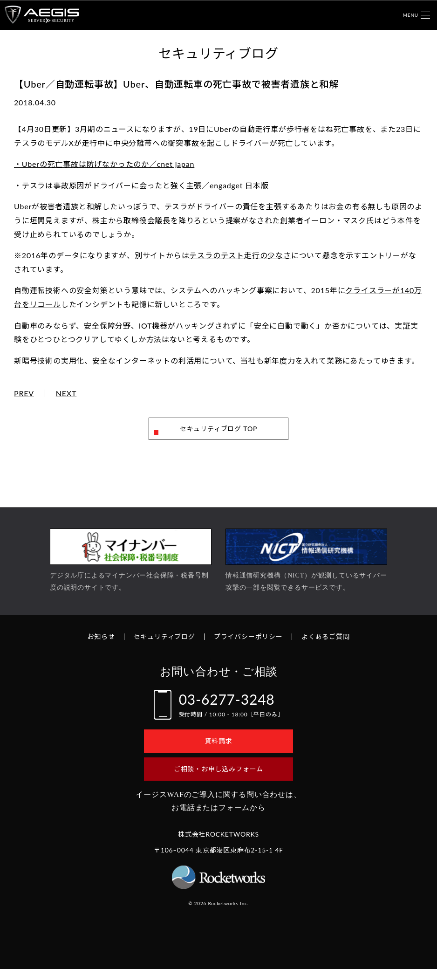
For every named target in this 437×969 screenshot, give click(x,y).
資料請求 (218, 741)
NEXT (66, 393)
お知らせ (101, 636)
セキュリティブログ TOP (218, 429)
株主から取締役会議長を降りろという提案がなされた (186, 220)
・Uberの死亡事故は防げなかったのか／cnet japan (104, 163)
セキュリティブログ (164, 636)
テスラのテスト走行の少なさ (240, 255)
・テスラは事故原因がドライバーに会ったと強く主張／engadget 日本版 (141, 185)
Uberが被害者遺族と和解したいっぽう (81, 206)
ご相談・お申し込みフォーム (218, 769)
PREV (24, 393)
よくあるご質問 (325, 636)
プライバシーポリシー (248, 636)
